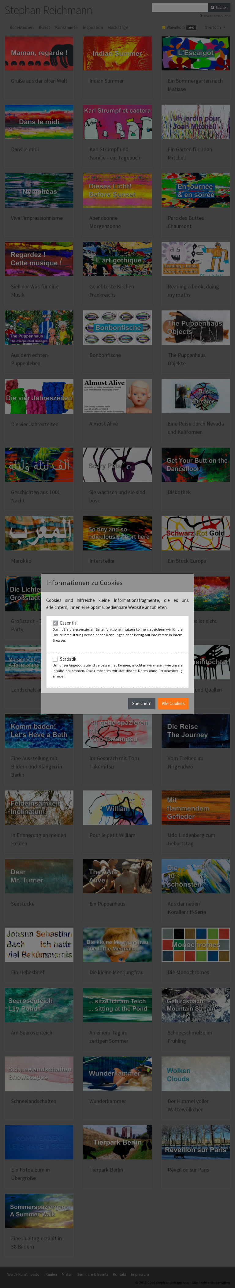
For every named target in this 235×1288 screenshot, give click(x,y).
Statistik (68, 659)
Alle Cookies (173, 703)
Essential (68, 623)
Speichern (141, 703)
